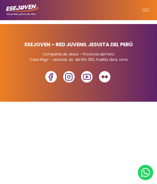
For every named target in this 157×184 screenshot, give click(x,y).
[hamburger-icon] (145, 10)
